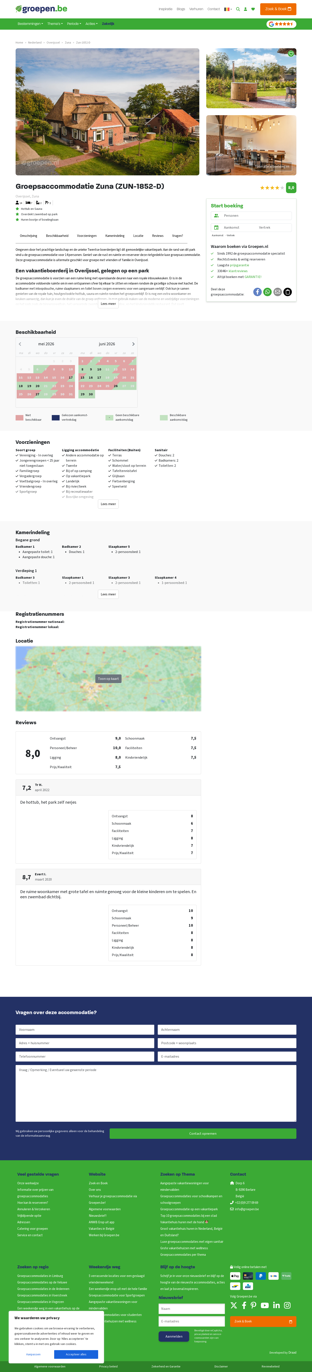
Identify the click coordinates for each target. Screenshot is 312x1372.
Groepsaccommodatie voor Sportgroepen (117, 1295)
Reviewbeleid (271, 1366)
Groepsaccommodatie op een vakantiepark (189, 1209)
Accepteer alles (76, 1354)
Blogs (181, 9)
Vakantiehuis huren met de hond (184, 1222)
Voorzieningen (87, 236)
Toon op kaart (108, 678)
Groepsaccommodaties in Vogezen (40, 1302)
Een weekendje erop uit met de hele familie (118, 1289)
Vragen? (177, 236)
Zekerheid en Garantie (165, 1366)
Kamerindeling (115, 236)
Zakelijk (108, 24)
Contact (214, 9)
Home (19, 42)
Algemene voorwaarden (105, 1209)
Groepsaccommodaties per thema (183, 1254)
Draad (292, 1352)
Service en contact (30, 1235)
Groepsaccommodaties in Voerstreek (42, 1295)
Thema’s (53, 24)
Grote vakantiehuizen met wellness (184, 1248)
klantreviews (238, 271)
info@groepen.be (247, 1209)
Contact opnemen (202, 1133)
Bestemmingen (29, 24)
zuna (68, 42)
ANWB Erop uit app (101, 1222)
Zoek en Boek (98, 1183)
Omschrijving (28, 236)
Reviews (158, 236)
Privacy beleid (108, 1366)
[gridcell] (37, 369)
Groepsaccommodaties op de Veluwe (42, 1282)
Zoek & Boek (278, 9)
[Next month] (133, 344)
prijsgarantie (239, 265)
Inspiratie (165, 9)
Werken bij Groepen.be (104, 1235)
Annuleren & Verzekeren (33, 1209)
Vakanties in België (101, 1229)
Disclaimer (221, 1366)
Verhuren (196, 9)
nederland (35, 42)
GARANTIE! (253, 277)
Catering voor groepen (32, 1229)
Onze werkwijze (28, 1183)
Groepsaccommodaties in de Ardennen (43, 1289)
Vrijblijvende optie (29, 1216)
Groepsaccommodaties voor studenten (115, 1315)
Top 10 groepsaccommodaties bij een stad (188, 1216)
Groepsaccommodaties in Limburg (40, 1276)
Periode (73, 24)
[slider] (272, 188)
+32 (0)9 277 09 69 (246, 1203)
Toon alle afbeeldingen (272, 166)
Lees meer (108, 303)
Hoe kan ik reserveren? (32, 1203)
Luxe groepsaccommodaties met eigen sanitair (191, 1241)
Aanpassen (33, 1354)
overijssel (53, 42)
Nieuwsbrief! (97, 1216)
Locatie (138, 236)
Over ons (95, 1190)
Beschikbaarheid (57, 236)
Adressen (23, 1222)
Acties (90, 24)
